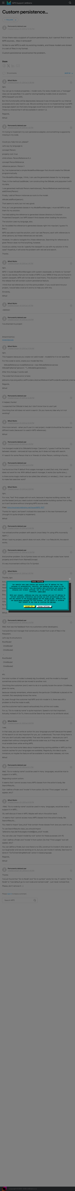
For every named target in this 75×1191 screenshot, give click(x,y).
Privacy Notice (32, 599)
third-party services (21, 600)
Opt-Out (53, 602)
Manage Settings (44, 606)
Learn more (42, 592)
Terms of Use (49, 599)
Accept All (29, 606)
